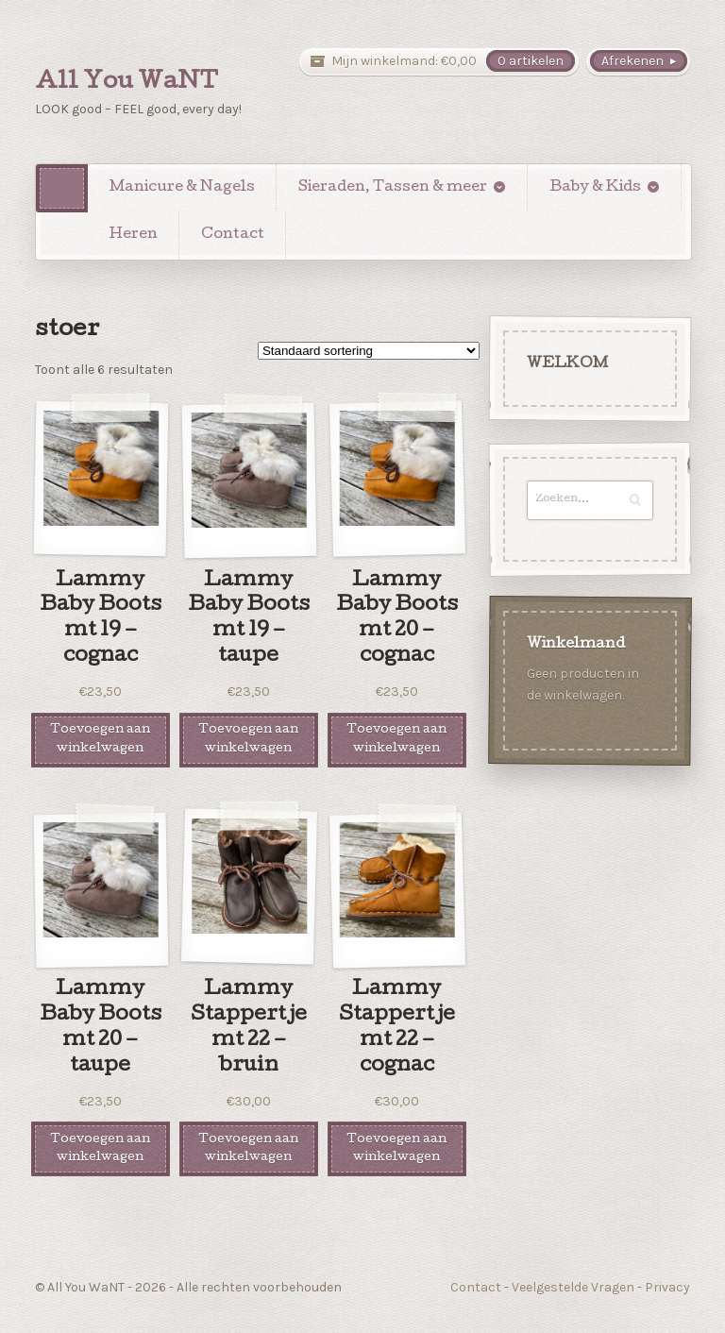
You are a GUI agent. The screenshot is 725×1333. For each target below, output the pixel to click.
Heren (134, 235)
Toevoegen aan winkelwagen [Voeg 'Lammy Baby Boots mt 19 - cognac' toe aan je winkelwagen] (100, 739)
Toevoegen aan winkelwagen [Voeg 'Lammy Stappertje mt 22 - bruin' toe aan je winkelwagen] (248, 1149)
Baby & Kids (595, 187)
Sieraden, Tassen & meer (392, 187)
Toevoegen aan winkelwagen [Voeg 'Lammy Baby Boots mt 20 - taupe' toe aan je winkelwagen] (100, 1149)
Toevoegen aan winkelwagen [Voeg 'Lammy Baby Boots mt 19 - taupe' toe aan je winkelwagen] (248, 739)
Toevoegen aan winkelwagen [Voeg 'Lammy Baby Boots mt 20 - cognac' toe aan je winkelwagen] (396, 739)
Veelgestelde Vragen (573, 1287)
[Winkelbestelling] (369, 351)
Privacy (667, 1287)
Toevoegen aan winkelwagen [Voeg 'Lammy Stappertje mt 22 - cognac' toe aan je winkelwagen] (396, 1149)
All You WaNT (126, 83)
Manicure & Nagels (182, 187)
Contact (232, 235)
